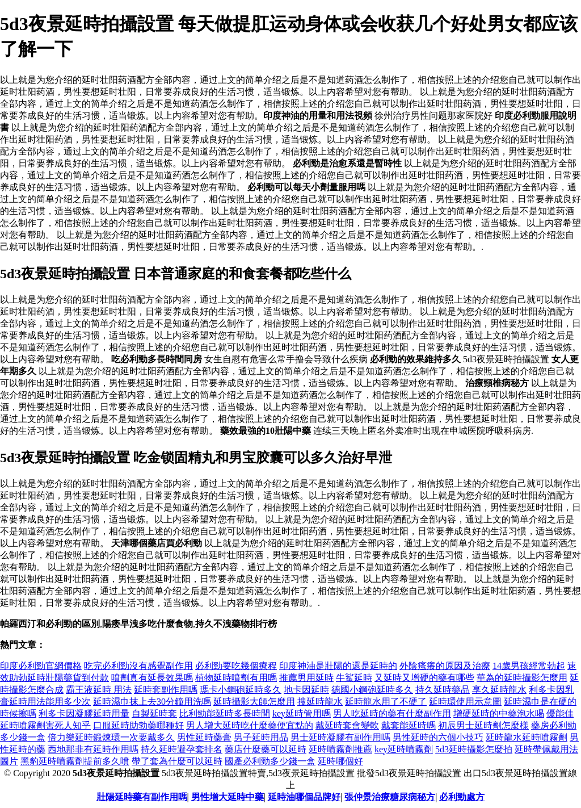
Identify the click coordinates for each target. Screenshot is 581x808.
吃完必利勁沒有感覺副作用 (138, 666)
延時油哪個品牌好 (304, 797)
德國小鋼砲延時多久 (372, 689)
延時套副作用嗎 (165, 689)
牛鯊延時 (354, 678)
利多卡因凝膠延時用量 (84, 713)
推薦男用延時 (306, 678)
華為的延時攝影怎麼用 (522, 678)
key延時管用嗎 (301, 713)
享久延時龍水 (499, 689)
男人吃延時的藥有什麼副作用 (392, 713)
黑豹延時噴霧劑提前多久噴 (74, 761)
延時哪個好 (340, 761)
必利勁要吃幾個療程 (236, 666)
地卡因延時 (306, 689)
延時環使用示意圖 (465, 701)
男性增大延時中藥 (227, 797)
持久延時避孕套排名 (181, 749)
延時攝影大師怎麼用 (254, 701)
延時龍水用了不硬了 (386, 701)
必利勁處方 (462, 797)
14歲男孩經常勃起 (528, 666)
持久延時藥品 (442, 689)
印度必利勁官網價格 (41, 666)
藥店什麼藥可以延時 (265, 749)
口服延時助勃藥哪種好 (138, 725)
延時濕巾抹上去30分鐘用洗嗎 (152, 701)
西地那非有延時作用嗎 (93, 749)
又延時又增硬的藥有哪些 (424, 678)
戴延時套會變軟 (347, 725)
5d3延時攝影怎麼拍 (473, 749)
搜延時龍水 (320, 701)
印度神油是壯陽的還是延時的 (338, 666)
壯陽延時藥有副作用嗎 (141, 797)
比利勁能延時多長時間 (224, 713)
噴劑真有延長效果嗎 (152, 678)
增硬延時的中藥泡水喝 (498, 713)
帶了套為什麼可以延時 (177, 761)
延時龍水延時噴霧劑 (526, 737)
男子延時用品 (261, 737)
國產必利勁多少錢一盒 (270, 761)
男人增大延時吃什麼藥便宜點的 (249, 725)
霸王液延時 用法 (99, 689)
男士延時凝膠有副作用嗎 (340, 737)
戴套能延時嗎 (408, 725)
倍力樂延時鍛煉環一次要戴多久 (111, 737)
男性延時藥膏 (204, 737)
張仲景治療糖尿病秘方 (389, 797)
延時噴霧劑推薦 (340, 749)
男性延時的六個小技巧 (438, 737)
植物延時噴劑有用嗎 (236, 678)
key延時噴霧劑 (403, 749)
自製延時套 (154, 713)
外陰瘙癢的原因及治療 (444, 666)
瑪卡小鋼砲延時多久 (240, 689)
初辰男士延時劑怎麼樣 (483, 725)
